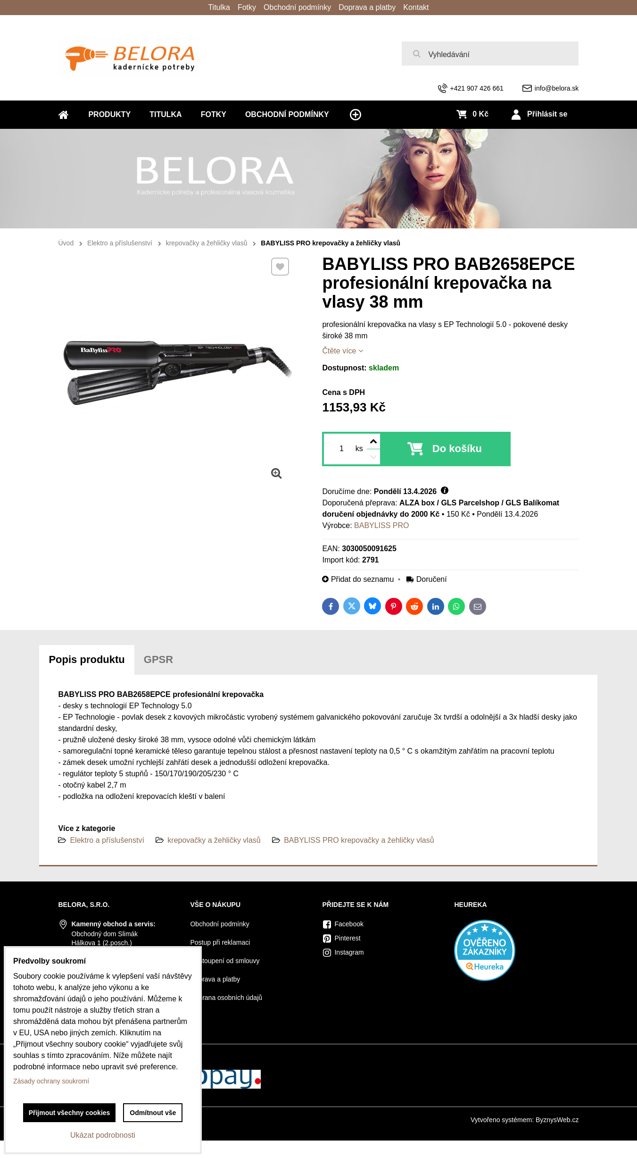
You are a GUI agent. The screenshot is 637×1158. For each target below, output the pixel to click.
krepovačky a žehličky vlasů (213, 840)
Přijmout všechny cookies (69, 1112)
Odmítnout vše (153, 1112)
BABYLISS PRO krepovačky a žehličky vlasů (359, 840)
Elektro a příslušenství (107, 840)
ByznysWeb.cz (557, 1120)
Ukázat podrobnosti (102, 1135)
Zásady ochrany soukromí (51, 1081)
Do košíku (457, 448)
